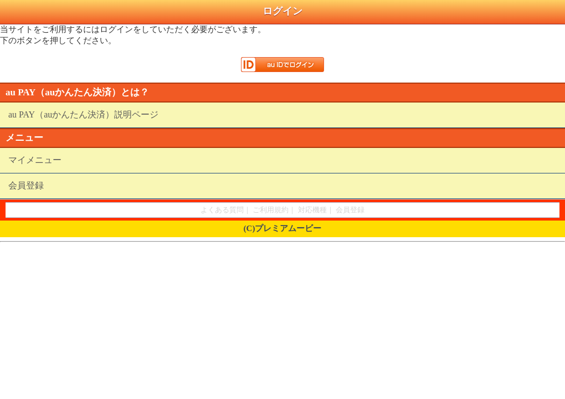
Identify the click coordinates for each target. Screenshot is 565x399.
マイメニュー (34, 160)
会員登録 (26, 185)
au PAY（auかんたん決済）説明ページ (83, 114)
